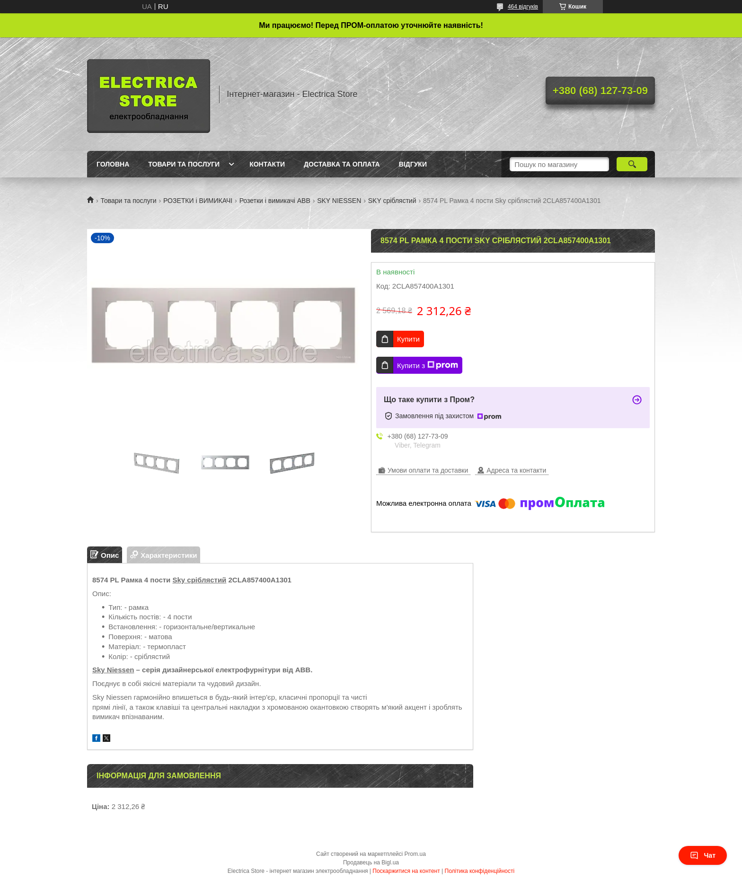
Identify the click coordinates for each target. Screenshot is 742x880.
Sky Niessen (113, 670)
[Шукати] (632, 164)
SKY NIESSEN (339, 200)
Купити (408, 339)
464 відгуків (523, 6)
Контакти (267, 164)
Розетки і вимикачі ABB (274, 200)
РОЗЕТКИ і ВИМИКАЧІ (197, 200)
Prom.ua (415, 854)
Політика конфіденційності (480, 871)
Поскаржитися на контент (406, 871)
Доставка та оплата (342, 164)
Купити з (427, 365)
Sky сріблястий (199, 580)
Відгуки (413, 164)
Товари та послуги (184, 164)
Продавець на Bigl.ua (371, 862)
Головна (113, 164)
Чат (703, 855)
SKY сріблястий (392, 200)
